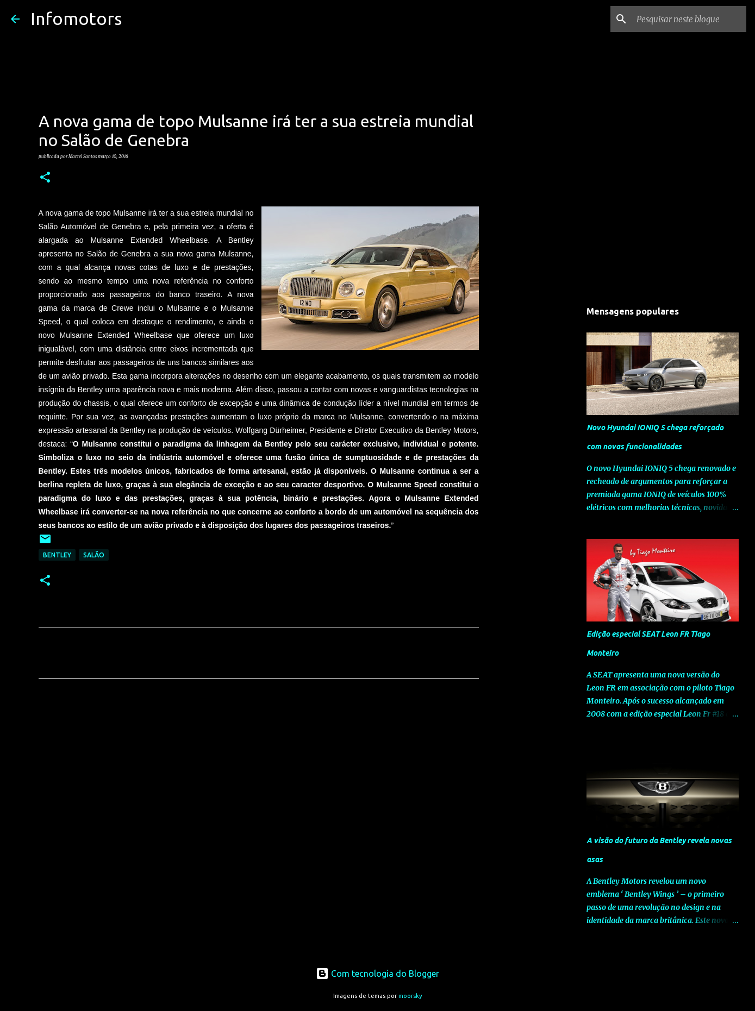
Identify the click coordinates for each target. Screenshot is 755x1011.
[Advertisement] (259, 788)
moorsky (410, 996)
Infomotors (76, 18)
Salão (93, 554)
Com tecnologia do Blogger (377, 973)
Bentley (57, 554)
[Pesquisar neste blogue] (689, 19)
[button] (45, 178)
